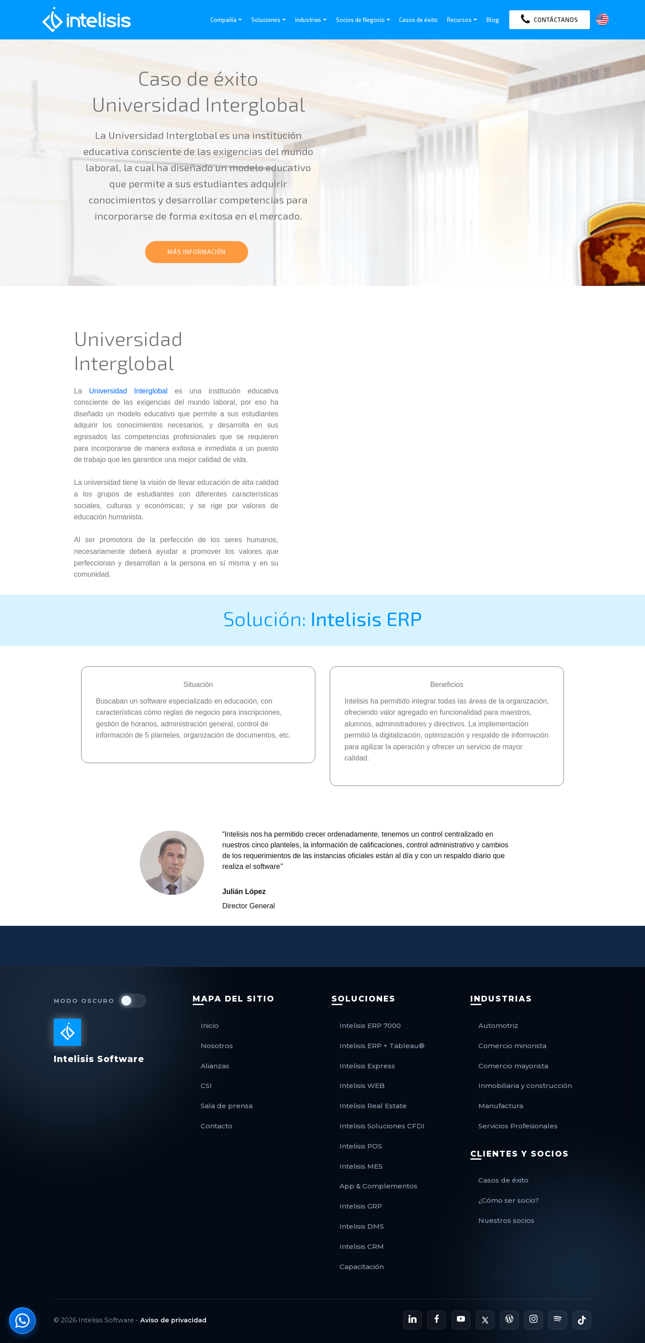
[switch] (132, 1000)
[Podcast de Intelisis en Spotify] (557, 1320)
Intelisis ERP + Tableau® (382, 1045)
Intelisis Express (367, 1066)
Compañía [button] (223, 19)
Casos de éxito (418, 19)
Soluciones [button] (265, 19)
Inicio (210, 1025)
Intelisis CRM (362, 1246)
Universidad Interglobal (128, 391)
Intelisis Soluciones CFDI (382, 1126)
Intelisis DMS (362, 1226)
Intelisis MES (361, 1166)
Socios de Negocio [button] (360, 19)
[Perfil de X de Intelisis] (485, 1320)
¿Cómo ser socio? (508, 1200)
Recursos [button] (459, 19)
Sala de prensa (227, 1105)
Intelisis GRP (361, 1206)
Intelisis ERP (366, 618)
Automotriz (498, 1025)
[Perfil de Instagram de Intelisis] (533, 1320)
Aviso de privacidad (173, 1320)
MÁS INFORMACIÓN (197, 251)
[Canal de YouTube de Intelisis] (461, 1320)
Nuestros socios (506, 1220)
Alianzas (215, 1066)
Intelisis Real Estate (373, 1105)
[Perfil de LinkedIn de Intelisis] (412, 1320)
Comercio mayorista (513, 1066)
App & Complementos (378, 1186)
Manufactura (500, 1105)
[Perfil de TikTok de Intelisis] (581, 1320)
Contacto (216, 1126)
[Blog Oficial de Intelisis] (509, 1320)
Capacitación (362, 1266)
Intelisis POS (361, 1146)
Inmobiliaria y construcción (525, 1085)
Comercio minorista (512, 1045)
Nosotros (217, 1045)
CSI (206, 1085)
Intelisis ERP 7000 (370, 1025)
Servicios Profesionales (518, 1126)
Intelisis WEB (362, 1085)
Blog (492, 19)
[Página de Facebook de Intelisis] (436, 1320)
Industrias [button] (308, 19)
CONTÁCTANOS (549, 20)
